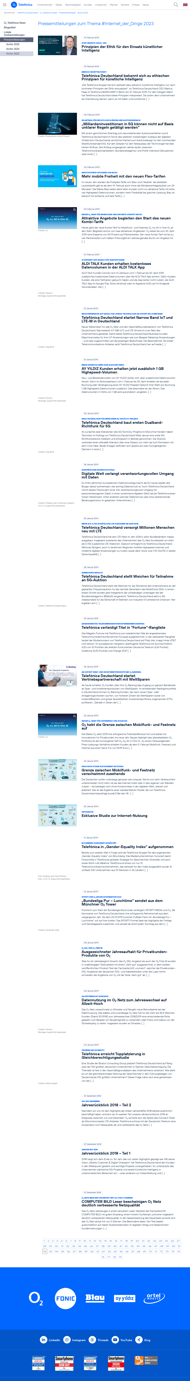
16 (116, 1166)
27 (178, 1166)
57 (74, 1176)
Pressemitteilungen (67, 12)
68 (138, 1176)
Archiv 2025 (12, 44)
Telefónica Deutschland (27, 12)
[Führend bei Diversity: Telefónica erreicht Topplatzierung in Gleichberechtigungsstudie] (107, 1003)
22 (148, 1166)
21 (143, 1166)
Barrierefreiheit (128, 1344)
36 (91, 1171)
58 (80, 1176)
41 (121, 1171)
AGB (122, 1315)
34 (79, 1171)
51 (179, 1171)
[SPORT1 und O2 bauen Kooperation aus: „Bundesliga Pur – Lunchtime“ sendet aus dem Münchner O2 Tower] (107, 865)
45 (144, 1171)
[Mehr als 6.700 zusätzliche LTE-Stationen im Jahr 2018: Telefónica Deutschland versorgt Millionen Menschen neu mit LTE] (107, 507)
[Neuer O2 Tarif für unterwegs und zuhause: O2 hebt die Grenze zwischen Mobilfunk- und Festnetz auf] (107, 697)
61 (98, 1176)
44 (138, 1171)
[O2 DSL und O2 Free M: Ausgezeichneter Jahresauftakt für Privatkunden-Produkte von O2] (107, 910)
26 (172, 1166)
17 (121, 1166)
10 (85, 1166)
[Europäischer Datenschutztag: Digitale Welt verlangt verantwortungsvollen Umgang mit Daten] (107, 458)
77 (108, 1182)
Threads (103, 1265)
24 (160, 1166)
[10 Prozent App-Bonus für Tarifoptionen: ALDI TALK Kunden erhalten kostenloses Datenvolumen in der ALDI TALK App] (107, 268)
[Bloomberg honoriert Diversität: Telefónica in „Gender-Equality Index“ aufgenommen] (107, 819)
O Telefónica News (48, 12)
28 (44, 1171)
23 (154, 1166)
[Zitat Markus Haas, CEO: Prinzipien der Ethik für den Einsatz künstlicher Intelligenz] (107, 45)
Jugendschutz (127, 1339)
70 (150, 1176)
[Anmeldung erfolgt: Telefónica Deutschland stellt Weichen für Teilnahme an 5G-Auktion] (107, 556)
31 (62, 1171)
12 (95, 1166)
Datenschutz (127, 1330)
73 (167, 1176)
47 (155, 1171)
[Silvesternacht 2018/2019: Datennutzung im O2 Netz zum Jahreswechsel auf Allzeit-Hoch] (107, 956)
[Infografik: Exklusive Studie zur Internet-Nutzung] (107, 781)
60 (92, 1176)
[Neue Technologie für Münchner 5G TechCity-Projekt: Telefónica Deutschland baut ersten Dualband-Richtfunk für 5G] (107, 409)
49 (167, 1171)
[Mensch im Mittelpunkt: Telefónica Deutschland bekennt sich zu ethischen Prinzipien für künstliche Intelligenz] (107, 82)
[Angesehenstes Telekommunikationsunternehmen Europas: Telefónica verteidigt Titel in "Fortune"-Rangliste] (107, 603)
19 (132, 1166)
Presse (136, 4)
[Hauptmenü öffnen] (4, 4)
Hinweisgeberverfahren (133, 1335)
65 (121, 1176)
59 (86, 1176)
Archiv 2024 (12, 49)
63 (109, 1176)
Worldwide (85, 1320)
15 (111, 1166)
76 (103, 1182)
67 (133, 1176)
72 (161, 1176)
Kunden (88, 4)
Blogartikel (10, 27)
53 (50, 1176)
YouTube (126, 1265)
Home (46, 1310)
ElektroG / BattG (129, 1325)
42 (126, 1171)
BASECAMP (126, 1310)
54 (56, 1176)
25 (166, 1166)
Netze (59, 4)
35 (85, 1171)
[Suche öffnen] (176, 4)
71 (156, 1176)
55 (62, 1176)
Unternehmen (44, 4)
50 (173, 1171)
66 (127, 1176)
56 (68, 1176)
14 (105, 1166)
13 (100, 1166)
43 (132, 1171)
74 (173, 1176)
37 (97, 1171)
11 (90, 1166)
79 (120, 1182)
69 (144, 1176)
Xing (147, 1265)
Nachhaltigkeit (73, 4)
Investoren (101, 4)
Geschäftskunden (89, 1315)
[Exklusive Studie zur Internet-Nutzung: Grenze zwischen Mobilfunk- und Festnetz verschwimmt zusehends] (107, 743)
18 (126, 1166)
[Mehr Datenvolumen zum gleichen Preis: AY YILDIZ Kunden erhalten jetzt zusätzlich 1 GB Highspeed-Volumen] (107, 362)
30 (56, 1171)
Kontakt (123, 1320)
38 (103, 1171)
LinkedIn (54, 1265)
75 (178, 1176)
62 (103, 1176)
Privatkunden (87, 1310)
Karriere (125, 4)
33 (73, 1171)
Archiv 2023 (83, 12)
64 (115, 1176)
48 (161, 1171)
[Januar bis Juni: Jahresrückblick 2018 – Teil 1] (107, 1090)
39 (109, 1171)
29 (50, 1171)
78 (114, 1182)
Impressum (126, 1349)
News (146, 4)
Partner (114, 4)
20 (137, 1166)
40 (115, 1171)
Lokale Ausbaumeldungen (14, 33)
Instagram (79, 1265)
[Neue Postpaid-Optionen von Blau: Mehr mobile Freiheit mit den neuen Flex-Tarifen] (107, 179)
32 (67, 1171)
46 (150, 1171)
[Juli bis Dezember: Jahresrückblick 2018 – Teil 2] (107, 1049)
